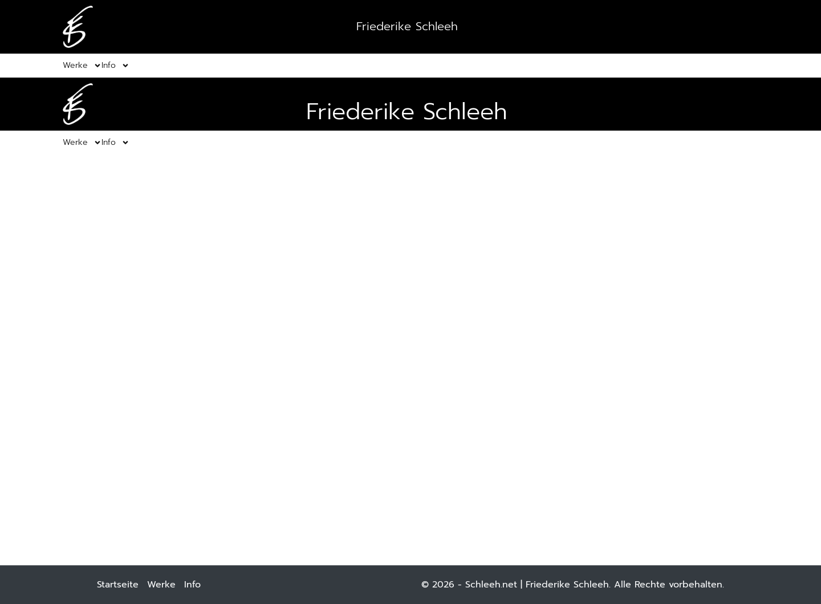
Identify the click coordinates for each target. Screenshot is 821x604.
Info (192, 584)
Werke (161, 584)
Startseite (118, 584)
